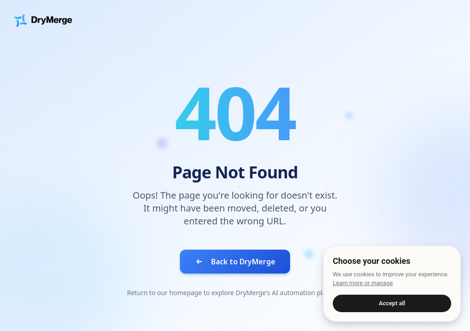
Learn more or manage (363, 283)
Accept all (392, 303)
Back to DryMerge (235, 262)
